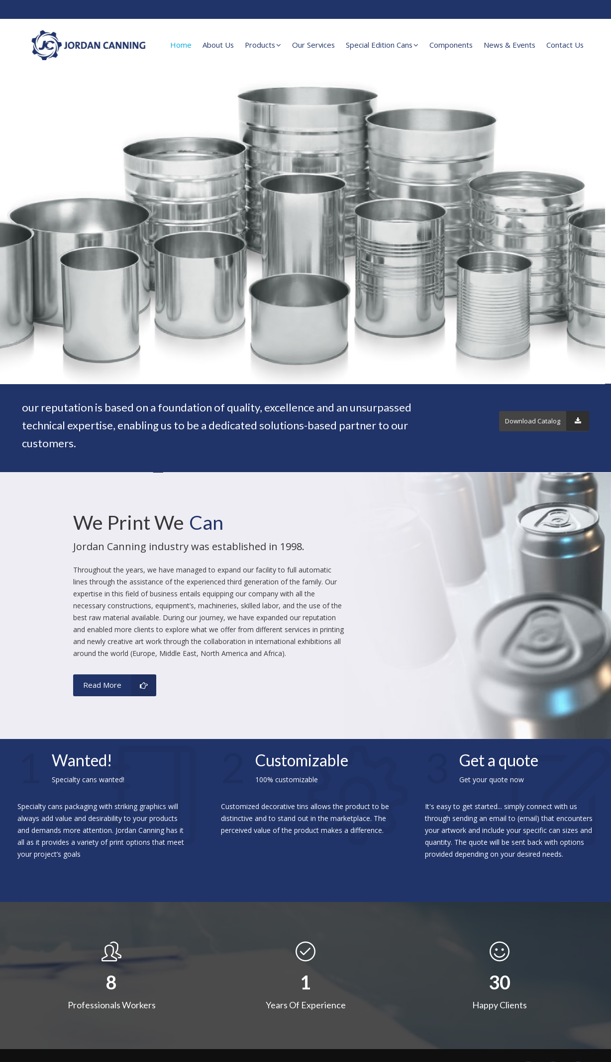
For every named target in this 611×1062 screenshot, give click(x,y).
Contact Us (565, 45)
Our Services (313, 45)
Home (181, 45)
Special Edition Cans (382, 45)
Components (451, 45)
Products (263, 45)
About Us (218, 45)
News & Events (509, 45)
